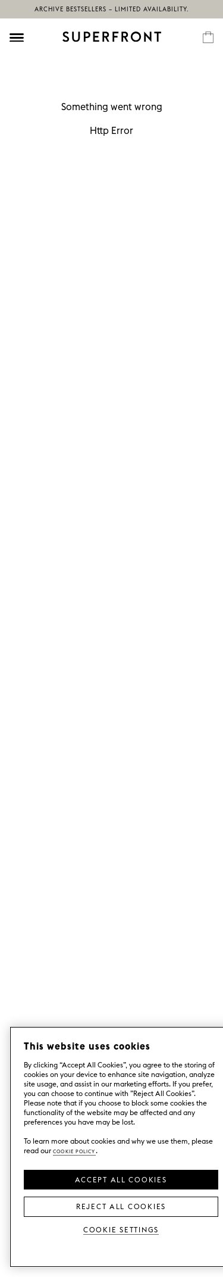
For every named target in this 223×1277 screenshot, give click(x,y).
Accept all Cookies (121, 1178)
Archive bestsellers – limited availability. (111, 9)
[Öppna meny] (17, 37)
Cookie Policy (74, 1150)
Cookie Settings (121, 1229)
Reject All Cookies (121, 1205)
